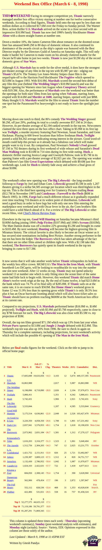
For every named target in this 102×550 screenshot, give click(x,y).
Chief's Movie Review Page (39, 213)
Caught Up (12, 465)
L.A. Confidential (13, 451)
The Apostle (12, 445)
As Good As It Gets (13, 419)
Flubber (10, 491)
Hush (9, 399)
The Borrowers (12, 431)
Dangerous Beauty (12, 479)
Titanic (10, 375)
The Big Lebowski (11, 405)
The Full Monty (11, 486)
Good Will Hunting (12, 412)
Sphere (10, 457)
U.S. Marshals (11, 381)
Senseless (11, 461)
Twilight (11, 394)
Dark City (11, 425)
